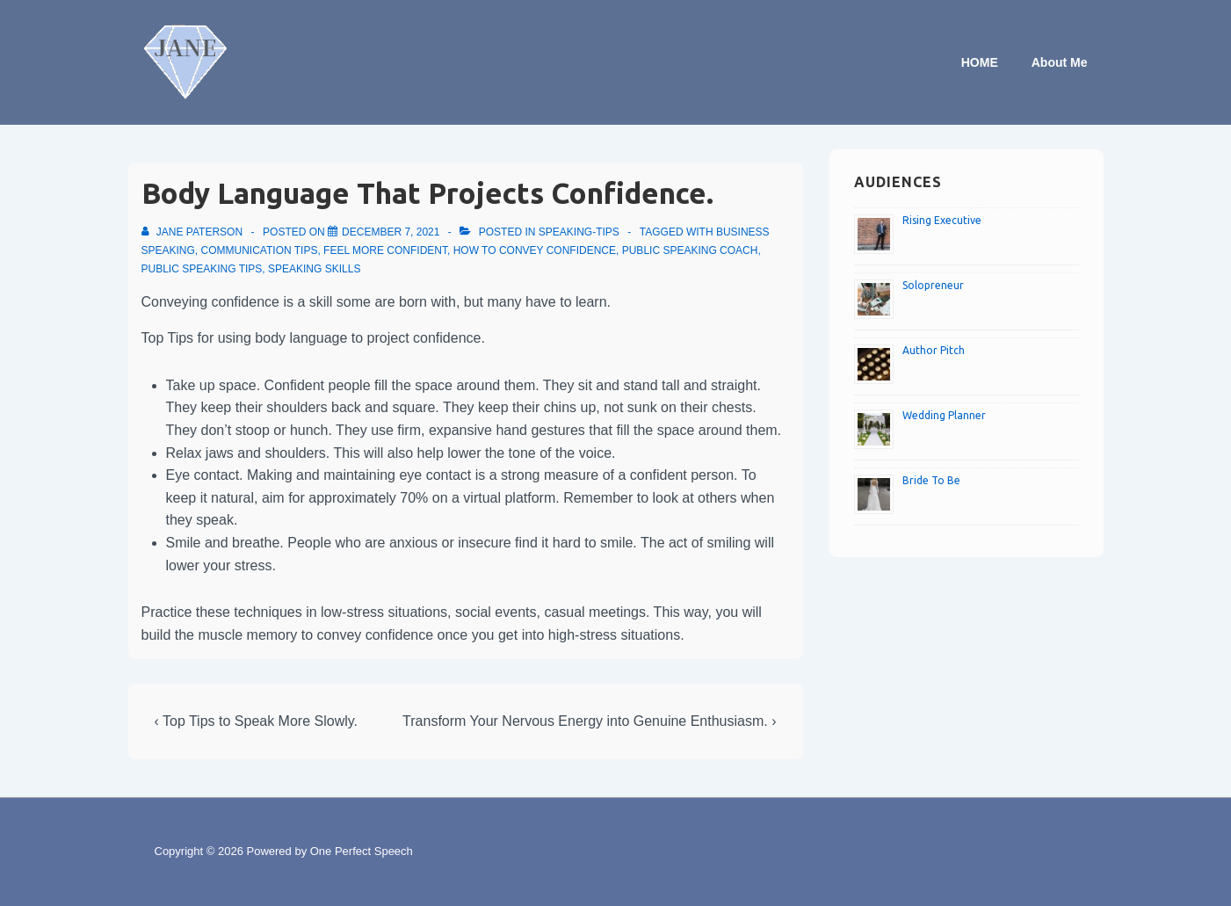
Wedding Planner (944, 415)
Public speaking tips (202, 269)
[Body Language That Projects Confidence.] (390, 232)
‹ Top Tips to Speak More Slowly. (256, 721)
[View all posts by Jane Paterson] (193, 232)
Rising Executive (941, 220)
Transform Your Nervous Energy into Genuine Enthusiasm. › (589, 721)
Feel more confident (385, 250)
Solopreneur (933, 285)
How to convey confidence (534, 250)
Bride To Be (931, 480)
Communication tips (259, 250)
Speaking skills (314, 269)
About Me (1060, 62)
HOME (979, 62)
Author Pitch (933, 350)
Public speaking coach (690, 250)
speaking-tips (579, 232)
